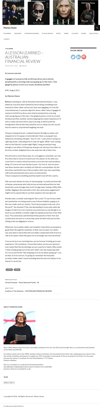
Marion (24, 66)
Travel (66, 33)
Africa (9, 269)
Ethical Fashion (47, 33)
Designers (17, 33)
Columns (75, 33)
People (58, 33)
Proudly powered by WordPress (14, 406)
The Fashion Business (31, 33)
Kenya (17, 269)
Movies (83, 33)
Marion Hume (10, 27)
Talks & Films (93, 33)
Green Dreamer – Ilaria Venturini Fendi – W (33, 280)
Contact (7, 39)
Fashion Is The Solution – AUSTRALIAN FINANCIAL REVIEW (33, 289)
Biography (7, 33)
